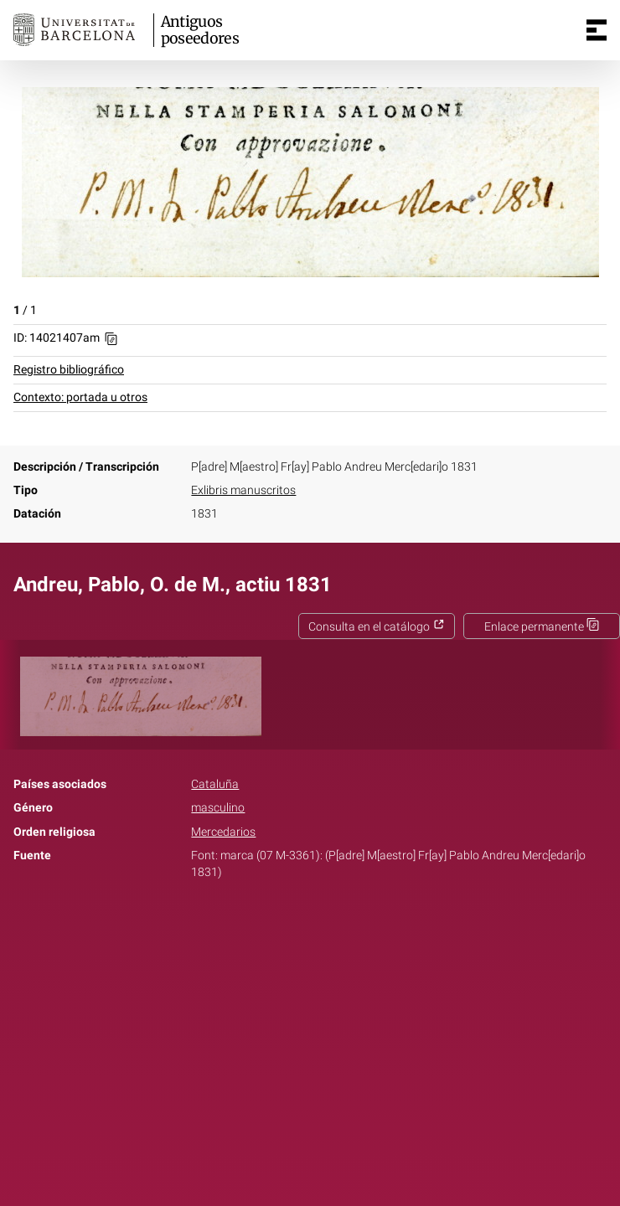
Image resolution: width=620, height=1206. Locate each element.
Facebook (263, 925)
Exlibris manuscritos (243, 490)
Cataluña (215, 784)
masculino (218, 808)
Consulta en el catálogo (376, 627)
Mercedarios (223, 832)
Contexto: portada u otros (80, 397)
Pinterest (339, 925)
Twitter (301, 925)
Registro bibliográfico (68, 370)
